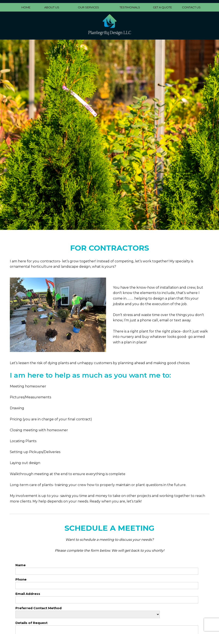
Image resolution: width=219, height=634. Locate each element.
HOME (25, 7)
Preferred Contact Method (38, 608)
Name (20, 565)
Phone (21, 579)
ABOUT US (51, 7)
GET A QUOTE (162, 7)
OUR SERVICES (88, 7)
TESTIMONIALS (130, 7)
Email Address (27, 594)
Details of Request (31, 623)
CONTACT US (191, 7)
